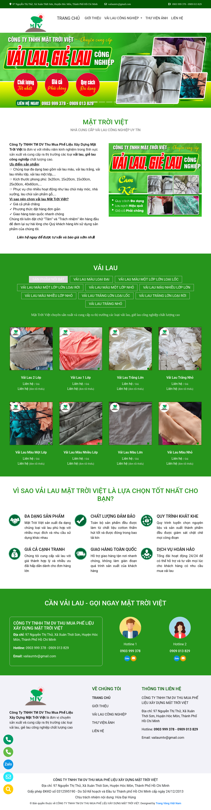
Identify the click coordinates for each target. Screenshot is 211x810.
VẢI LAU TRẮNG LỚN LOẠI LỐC (106, 296)
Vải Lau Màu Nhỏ (180, 452)
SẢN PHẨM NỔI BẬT (48, 279)
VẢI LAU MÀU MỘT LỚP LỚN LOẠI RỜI (50, 287)
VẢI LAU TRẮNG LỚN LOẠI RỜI (162, 296)
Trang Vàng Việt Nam (168, 803)
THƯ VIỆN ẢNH (156, 18)
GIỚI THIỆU (93, 18)
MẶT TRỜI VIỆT (105, 122)
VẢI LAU (105, 268)
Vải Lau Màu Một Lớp (31, 452)
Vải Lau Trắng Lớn (130, 378)
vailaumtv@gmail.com (39, 656)
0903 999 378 (130, 651)
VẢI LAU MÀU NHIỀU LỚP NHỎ (49, 296)
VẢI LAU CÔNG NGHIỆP (122, 18)
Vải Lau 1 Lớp (81, 378)
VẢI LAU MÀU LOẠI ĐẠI (91, 279)
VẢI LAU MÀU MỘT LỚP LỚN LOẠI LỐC (148, 279)
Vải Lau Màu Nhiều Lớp (81, 452)
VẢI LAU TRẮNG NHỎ (105, 304)
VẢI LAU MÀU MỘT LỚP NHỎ (111, 287)
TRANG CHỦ (68, 18)
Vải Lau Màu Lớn (130, 452)
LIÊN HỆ (177, 18)
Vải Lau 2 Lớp (31, 378)
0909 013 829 (180, 651)
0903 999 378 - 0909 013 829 (47, 648)
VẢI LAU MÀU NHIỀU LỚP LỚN (166, 287)
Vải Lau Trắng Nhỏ (179, 378)
